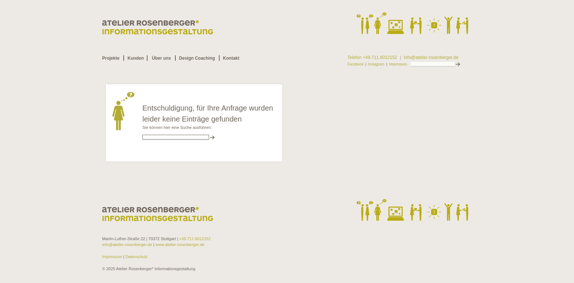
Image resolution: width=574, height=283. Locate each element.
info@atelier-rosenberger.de (431, 57)
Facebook (355, 64)
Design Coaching (197, 58)
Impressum (398, 64)
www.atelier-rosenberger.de (180, 244)
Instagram (376, 64)
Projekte (110, 58)
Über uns (161, 58)
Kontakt (231, 58)
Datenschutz (136, 256)
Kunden (135, 58)
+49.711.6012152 (195, 239)
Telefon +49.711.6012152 (372, 57)
